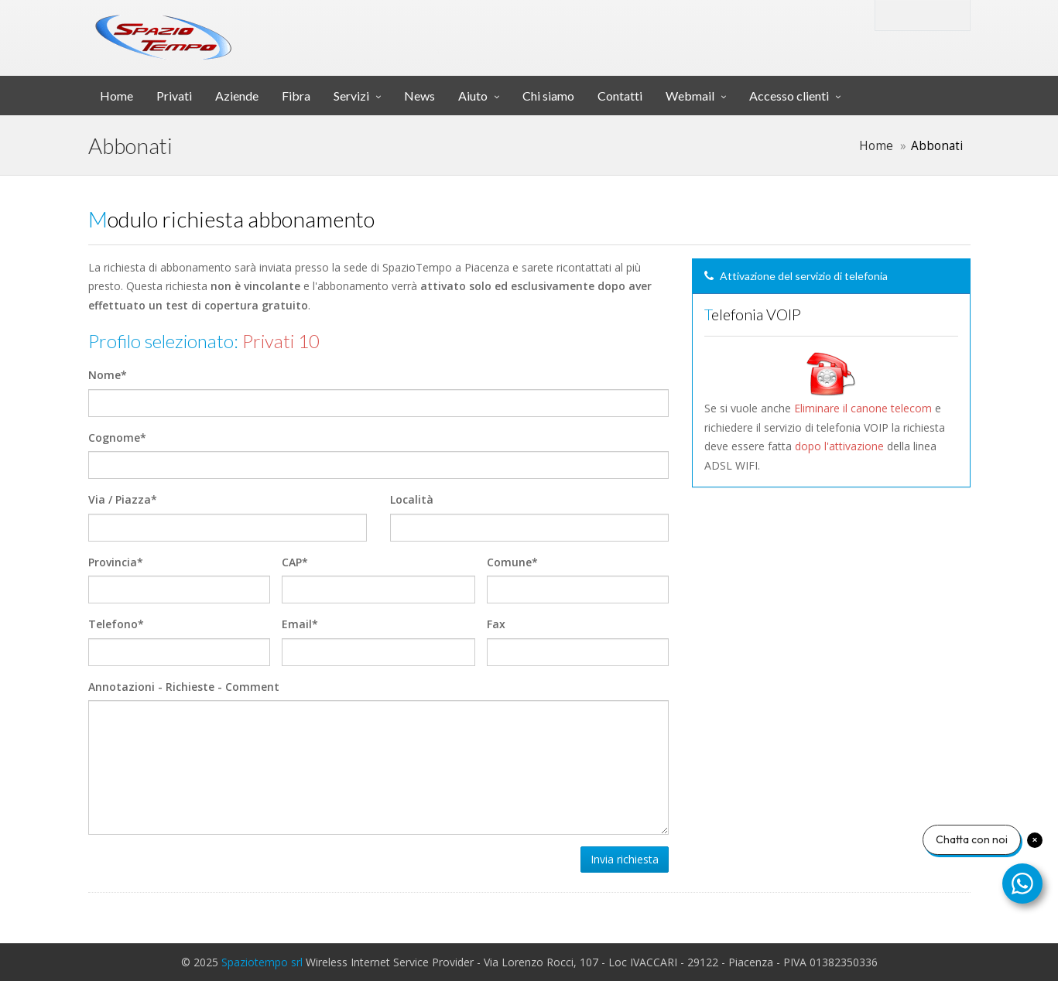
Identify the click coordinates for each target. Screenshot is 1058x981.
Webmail (690, 95)
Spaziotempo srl (262, 962)
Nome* (107, 374)
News (419, 95)
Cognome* (117, 437)
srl (330, 26)
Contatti (619, 95)
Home (116, 95)
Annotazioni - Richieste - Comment (183, 686)
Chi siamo (548, 95)
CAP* (295, 562)
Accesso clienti (789, 95)
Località (411, 499)
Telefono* (116, 624)
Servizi (351, 95)
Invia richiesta (625, 859)
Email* (300, 624)
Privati (174, 95)
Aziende (237, 95)
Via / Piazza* (122, 499)
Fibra (296, 95)
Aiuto (473, 95)
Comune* (512, 562)
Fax (496, 624)
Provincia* (115, 562)
